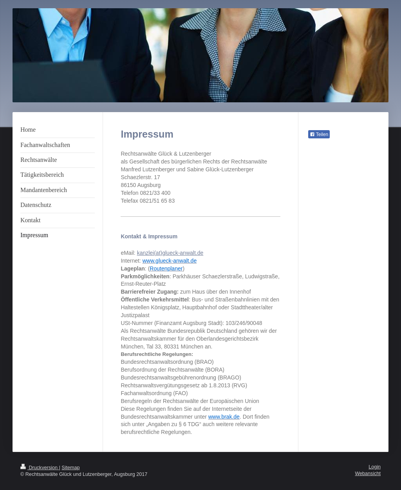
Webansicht (368, 473)
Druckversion (39, 467)
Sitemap (70, 467)
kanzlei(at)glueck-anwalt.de (170, 253)
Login (374, 467)
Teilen (319, 134)
